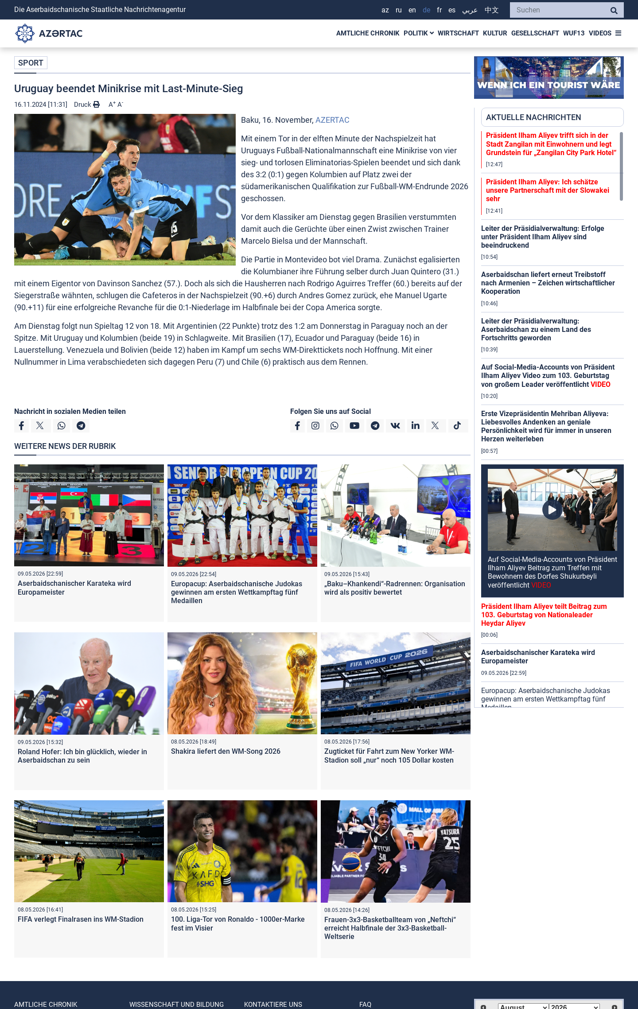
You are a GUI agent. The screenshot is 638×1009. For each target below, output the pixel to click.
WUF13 (574, 33)
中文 (492, 10)
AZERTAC (332, 120)
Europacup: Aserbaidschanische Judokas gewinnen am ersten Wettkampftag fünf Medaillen (236, 592)
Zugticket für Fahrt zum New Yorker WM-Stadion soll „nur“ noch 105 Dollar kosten (389, 755)
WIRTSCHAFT (458, 33)
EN (412, 10)
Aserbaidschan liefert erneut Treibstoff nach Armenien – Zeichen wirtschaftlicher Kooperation (548, 283)
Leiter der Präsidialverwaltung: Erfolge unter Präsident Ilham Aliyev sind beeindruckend (542, 236)
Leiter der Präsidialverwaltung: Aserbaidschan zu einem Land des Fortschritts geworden (536, 329)
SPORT (30, 62)
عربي (470, 10)
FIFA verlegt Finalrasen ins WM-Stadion (81, 919)
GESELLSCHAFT (535, 33)
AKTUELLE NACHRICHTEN (533, 117)
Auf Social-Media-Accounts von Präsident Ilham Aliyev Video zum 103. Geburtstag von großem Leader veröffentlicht (548, 375)
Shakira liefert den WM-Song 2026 (225, 751)
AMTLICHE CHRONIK (368, 33)
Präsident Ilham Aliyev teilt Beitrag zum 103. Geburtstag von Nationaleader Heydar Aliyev (544, 614)
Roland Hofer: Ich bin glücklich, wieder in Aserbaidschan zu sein (82, 756)
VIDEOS (600, 33)
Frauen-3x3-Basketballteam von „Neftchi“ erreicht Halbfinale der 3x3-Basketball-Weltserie (390, 928)
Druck (87, 105)
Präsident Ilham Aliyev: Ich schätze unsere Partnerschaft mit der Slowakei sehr (547, 190)
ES (451, 10)
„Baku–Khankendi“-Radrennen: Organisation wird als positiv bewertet (394, 588)
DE (426, 10)
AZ (385, 10)
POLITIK (419, 33)
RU (399, 10)
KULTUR (495, 33)
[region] (552, 419)
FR (439, 10)
